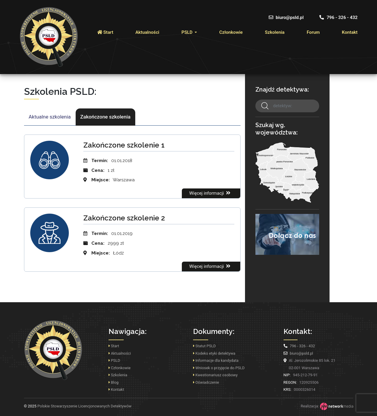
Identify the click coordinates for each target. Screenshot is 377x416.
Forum (313, 32)
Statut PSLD (204, 346)
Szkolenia (274, 32)
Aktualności (147, 32)
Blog (114, 382)
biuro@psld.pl (286, 17)
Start (105, 32)
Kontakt (350, 32)
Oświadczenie (206, 382)
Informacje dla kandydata (215, 360)
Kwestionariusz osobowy (215, 375)
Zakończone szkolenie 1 (124, 145)
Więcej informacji (210, 193)
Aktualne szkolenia (50, 117)
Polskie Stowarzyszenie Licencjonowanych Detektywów (78, 406)
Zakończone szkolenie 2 (124, 218)
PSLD (188, 32)
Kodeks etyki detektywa (214, 353)
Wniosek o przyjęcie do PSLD (219, 368)
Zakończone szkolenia (105, 117)
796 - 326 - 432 (338, 17)
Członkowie (231, 32)
